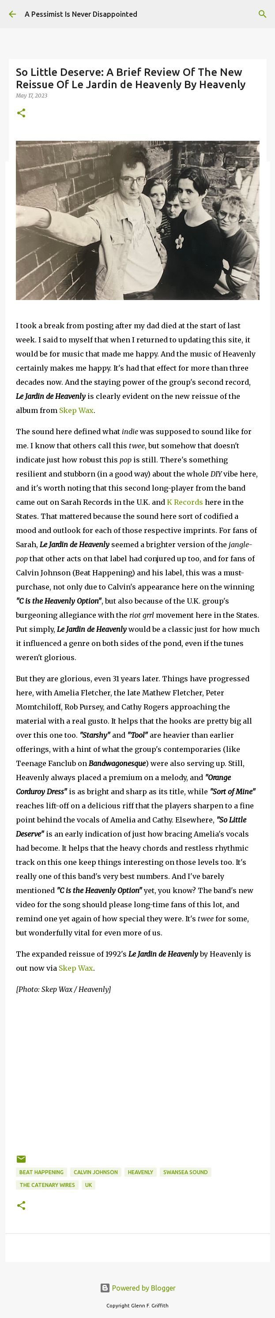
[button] (21, 114)
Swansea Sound (185, 1172)
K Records (185, 502)
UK (88, 1185)
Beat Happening (41, 1172)
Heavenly (140, 1172)
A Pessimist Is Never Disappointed (81, 14)
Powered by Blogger (138, 1288)
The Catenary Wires (47, 1185)
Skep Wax (76, 410)
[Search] (262, 14)
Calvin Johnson (96, 1172)
